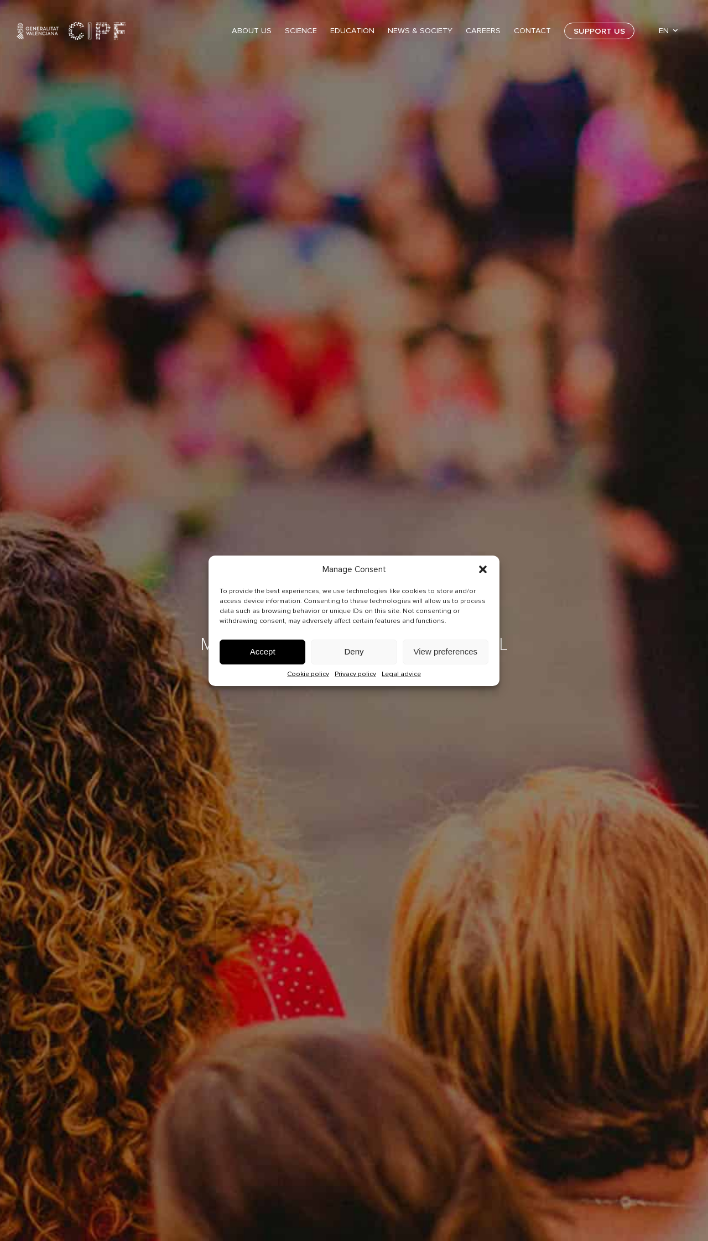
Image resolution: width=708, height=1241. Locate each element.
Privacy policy (355, 674)
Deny (353, 651)
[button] (482, 569)
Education (352, 30)
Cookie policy (308, 674)
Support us (599, 31)
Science (301, 30)
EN (664, 30)
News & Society (420, 30)
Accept (262, 651)
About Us (252, 30)
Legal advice (401, 674)
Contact (532, 30)
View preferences (446, 651)
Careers (483, 30)
